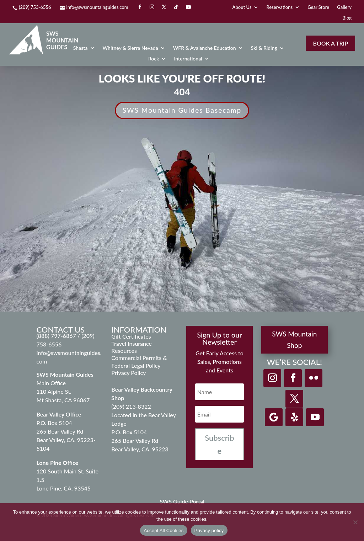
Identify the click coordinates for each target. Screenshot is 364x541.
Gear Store (318, 7)
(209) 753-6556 (35, 7)
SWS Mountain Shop (294, 339)
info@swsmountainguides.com (97, 7)
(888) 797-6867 (56, 335)
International (188, 59)
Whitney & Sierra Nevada (130, 48)
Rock (153, 59)
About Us (242, 7)
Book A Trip (330, 43)
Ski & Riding (264, 48)
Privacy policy (209, 530)
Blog (347, 18)
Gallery (344, 7)
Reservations (279, 7)
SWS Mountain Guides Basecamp (182, 110)
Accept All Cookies (163, 530)
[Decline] (355, 522)
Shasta (80, 48)
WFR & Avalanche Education (204, 48)
